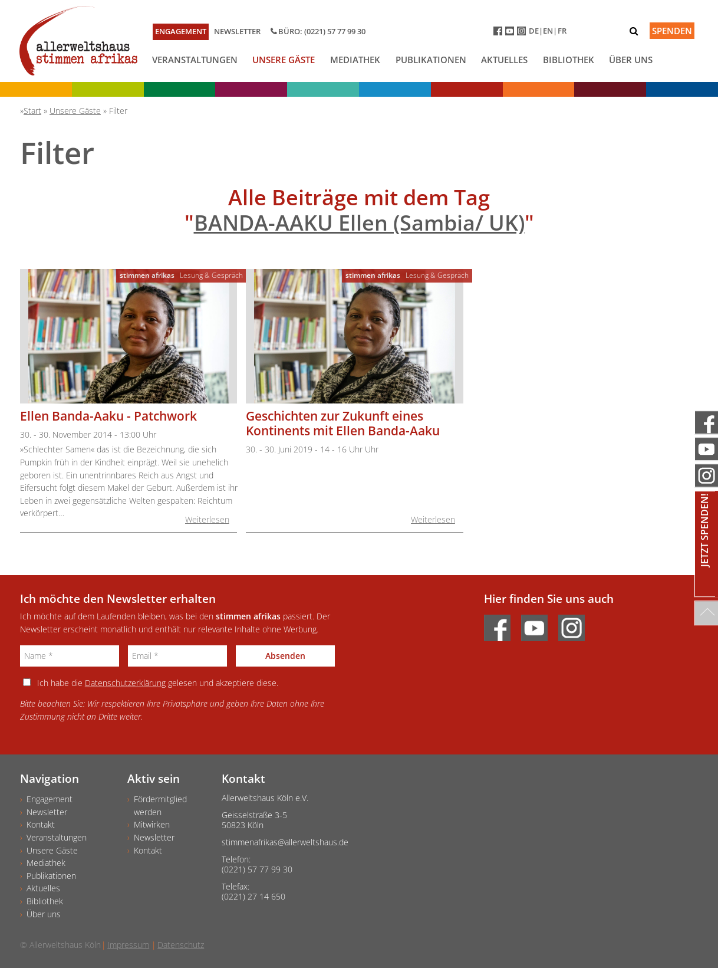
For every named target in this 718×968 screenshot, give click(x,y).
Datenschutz (180, 944)
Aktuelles (504, 59)
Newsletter (237, 31)
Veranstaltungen (195, 59)
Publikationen (431, 59)
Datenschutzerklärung (125, 682)
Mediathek (355, 59)
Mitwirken (152, 824)
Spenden (672, 31)
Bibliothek (568, 59)
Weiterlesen (207, 519)
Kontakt (41, 824)
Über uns (631, 59)
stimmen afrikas (147, 275)
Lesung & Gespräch (211, 275)
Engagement (180, 31)
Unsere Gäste (283, 59)
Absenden (285, 655)
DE (534, 30)
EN (548, 30)
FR (562, 30)
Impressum (128, 944)
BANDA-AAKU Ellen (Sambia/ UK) (359, 222)
